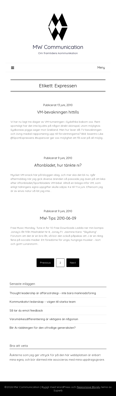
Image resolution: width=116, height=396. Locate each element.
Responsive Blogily (88, 387)
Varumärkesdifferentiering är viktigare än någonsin (44, 319)
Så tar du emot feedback (26, 310)
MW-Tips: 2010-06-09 (58, 218)
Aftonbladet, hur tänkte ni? (58, 165)
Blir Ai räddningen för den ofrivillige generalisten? (42, 327)
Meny (101, 67)
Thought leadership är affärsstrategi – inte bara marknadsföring (53, 293)
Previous (45, 262)
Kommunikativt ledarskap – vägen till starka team (43, 301)
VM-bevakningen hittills (58, 112)
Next (73, 262)
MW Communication (58, 46)
